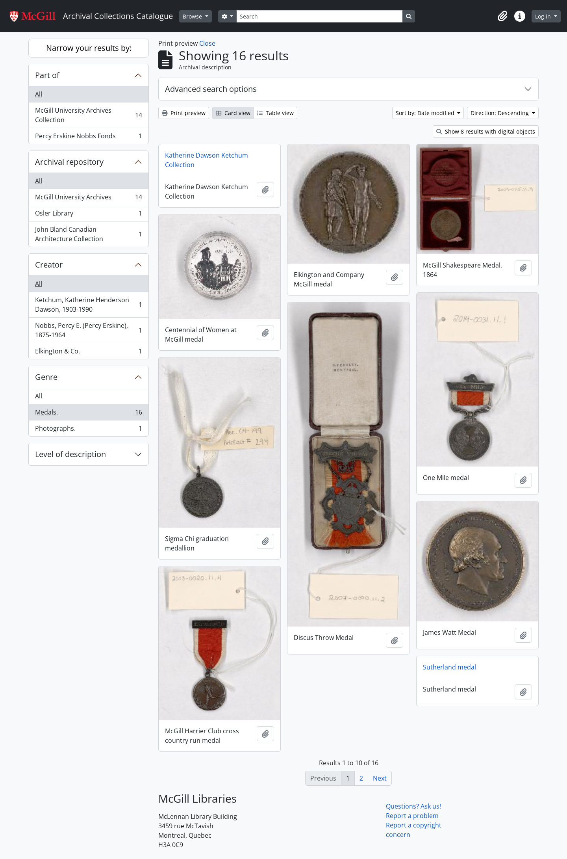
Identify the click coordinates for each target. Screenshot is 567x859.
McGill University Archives (88, 198)
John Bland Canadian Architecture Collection (88, 234)
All (38, 94)
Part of (47, 75)
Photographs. (88, 430)
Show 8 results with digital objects (485, 131)
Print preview (184, 113)
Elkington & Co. (88, 352)
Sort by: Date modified (426, 113)
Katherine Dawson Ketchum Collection (206, 160)
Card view (233, 113)
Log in (543, 16)
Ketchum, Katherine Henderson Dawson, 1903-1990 (88, 305)
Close (207, 43)
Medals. (88, 413)
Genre (46, 377)
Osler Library (88, 214)
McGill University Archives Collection (88, 115)
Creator (49, 264)
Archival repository (69, 161)
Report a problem (412, 815)
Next (380, 778)
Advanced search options (211, 89)
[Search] (319, 16)
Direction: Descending (500, 113)
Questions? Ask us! (413, 806)
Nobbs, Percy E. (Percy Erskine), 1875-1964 (88, 330)
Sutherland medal (449, 667)
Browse (193, 16)
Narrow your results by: (89, 48)
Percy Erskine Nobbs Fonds (88, 137)
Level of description (70, 454)
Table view (275, 113)
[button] (502, 16)
